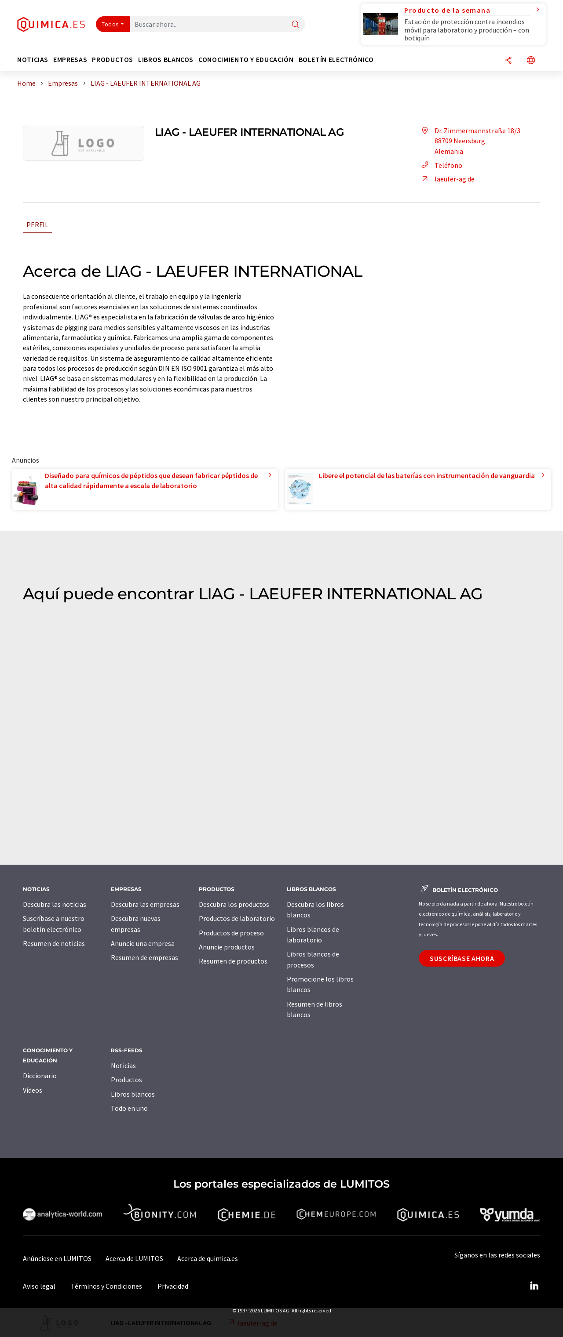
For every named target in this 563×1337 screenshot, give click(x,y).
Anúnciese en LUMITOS (57, 1258)
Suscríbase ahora (462, 958)
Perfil (37, 224)
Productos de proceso (231, 932)
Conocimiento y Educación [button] (245, 59)
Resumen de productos (233, 961)
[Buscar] (295, 25)
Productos (126, 1079)
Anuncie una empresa (143, 943)
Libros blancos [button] (166, 59)
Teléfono (440, 165)
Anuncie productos (227, 946)
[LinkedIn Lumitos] (534, 1286)
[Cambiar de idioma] (531, 61)
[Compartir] (508, 61)
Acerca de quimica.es (207, 1258)
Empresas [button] (70, 59)
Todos (110, 24)
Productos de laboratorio (237, 918)
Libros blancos (133, 1094)
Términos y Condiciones (106, 1286)
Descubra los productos (234, 904)
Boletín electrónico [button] (336, 59)
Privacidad (172, 1286)
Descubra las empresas (145, 904)
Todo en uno (129, 1108)
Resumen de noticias (54, 943)
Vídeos (32, 1090)
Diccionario (40, 1075)
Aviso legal (39, 1286)
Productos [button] (112, 59)
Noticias (123, 1065)
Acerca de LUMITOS (134, 1258)
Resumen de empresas (144, 957)
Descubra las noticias (54, 904)
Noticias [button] (32, 59)
